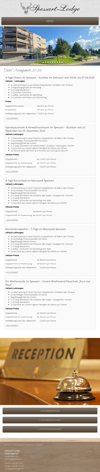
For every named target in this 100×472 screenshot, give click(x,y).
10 (62, 62)
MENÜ (50, 21)
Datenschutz (30, 445)
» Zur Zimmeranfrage (50, 411)
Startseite (8, 445)
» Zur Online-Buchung (50, 420)
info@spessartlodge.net (14, 468)
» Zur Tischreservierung (50, 429)
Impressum (20, 445)
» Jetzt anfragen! (11, 118)
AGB (13, 445)
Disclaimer (39, 445)
